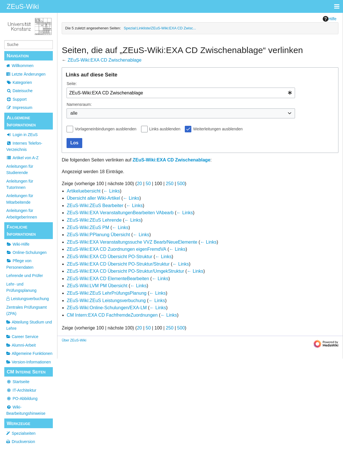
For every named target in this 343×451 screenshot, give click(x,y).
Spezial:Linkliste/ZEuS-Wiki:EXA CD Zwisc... (160, 28)
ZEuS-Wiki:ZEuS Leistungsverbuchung (106, 300)
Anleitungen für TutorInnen (19, 184)
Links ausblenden (164, 129)
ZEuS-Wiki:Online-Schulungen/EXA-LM (107, 307)
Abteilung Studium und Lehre (29, 325)
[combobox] (181, 93)
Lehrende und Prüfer (24, 275)
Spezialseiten (23, 433)
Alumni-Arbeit (21, 345)
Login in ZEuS (22, 134)
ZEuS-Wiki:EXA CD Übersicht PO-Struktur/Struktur (118, 264)
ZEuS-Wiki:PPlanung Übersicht (98, 234)
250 (170, 183)
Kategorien (19, 82)
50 (148, 183)
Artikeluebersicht (84, 191)
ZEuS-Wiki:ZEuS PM (88, 227)
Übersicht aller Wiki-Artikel (93, 198)
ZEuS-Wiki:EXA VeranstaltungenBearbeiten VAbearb (120, 212)
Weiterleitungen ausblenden (217, 129)
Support (16, 99)
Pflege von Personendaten (19, 263)
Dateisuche (19, 90)
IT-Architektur (21, 390)
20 (139, 183)
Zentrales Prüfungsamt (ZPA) (26, 310)
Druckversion (23, 441)
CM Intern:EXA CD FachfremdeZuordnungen (112, 315)
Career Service (22, 336)
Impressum (19, 107)
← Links (111, 191)
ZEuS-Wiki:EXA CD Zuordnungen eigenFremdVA (116, 249)
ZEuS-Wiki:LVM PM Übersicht (97, 285)
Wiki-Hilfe (17, 244)
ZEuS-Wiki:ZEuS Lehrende (94, 220)
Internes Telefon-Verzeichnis (24, 146)
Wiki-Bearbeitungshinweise (25, 410)
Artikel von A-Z (22, 157)
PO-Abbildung (21, 398)
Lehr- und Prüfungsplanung (21, 287)
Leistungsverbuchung (27, 298)
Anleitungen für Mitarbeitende (19, 198)
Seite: (72, 83)
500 (181, 183)
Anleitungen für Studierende (19, 169)
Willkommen (22, 65)
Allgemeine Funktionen (29, 353)
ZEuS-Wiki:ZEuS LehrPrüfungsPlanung (107, 293)
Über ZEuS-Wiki (74, 340)
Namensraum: (79, 104)
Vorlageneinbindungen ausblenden (106, 129)
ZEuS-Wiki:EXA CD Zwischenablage (105, 60)
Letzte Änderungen (28, 74)
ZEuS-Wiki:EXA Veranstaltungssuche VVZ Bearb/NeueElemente (132, 242)
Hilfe (329, 19)
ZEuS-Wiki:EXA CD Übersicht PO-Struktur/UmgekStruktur (125, 271)
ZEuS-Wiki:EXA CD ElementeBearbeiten (108, 278)
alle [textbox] (73, 113)
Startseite (17, 381)
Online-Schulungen (26, 252)
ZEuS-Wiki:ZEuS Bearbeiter (95, 205)
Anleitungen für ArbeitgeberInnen (21, 213)
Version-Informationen (28, 362)
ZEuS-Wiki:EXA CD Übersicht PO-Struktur (110, 256)
